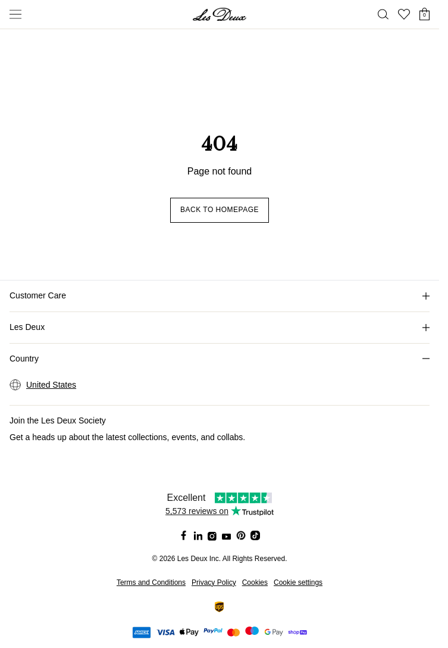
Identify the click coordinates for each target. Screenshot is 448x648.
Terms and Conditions (151, 582)
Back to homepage (219, 209)
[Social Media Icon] (184, 535)
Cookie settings (298, 582)
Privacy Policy (214, 582)
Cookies (255, 582)
